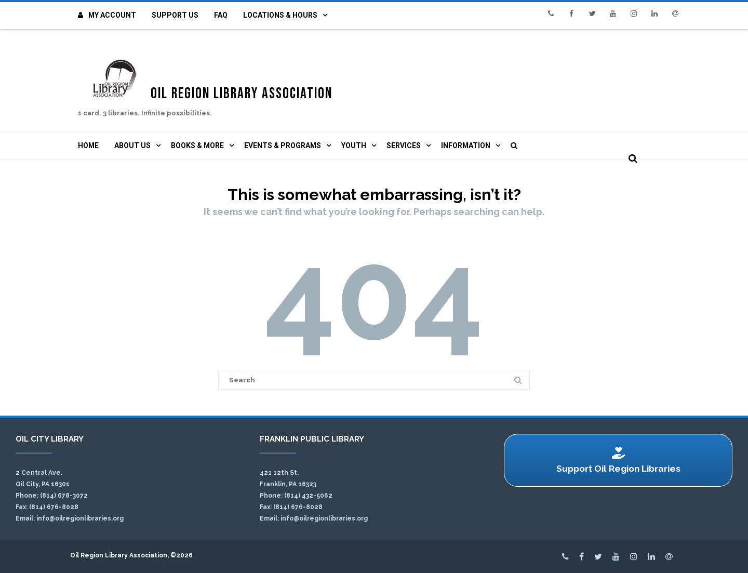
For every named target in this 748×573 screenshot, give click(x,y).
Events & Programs (282, 145)
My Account (107, 15)
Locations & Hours (280, 15)
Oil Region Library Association (255, 90)
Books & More (197, 145)
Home (88, 145)
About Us (132, 145)
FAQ (221, 15)
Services (403, 145)
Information (465, 145)
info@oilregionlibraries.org (80, 518)
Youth (353, 145)
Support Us (175, 15)
